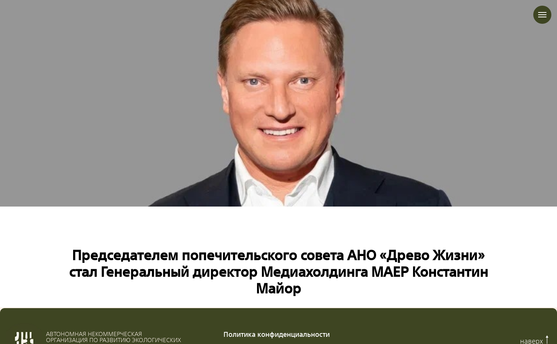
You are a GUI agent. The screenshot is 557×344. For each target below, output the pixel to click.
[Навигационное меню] (542, 14)
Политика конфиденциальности (276, 333)
